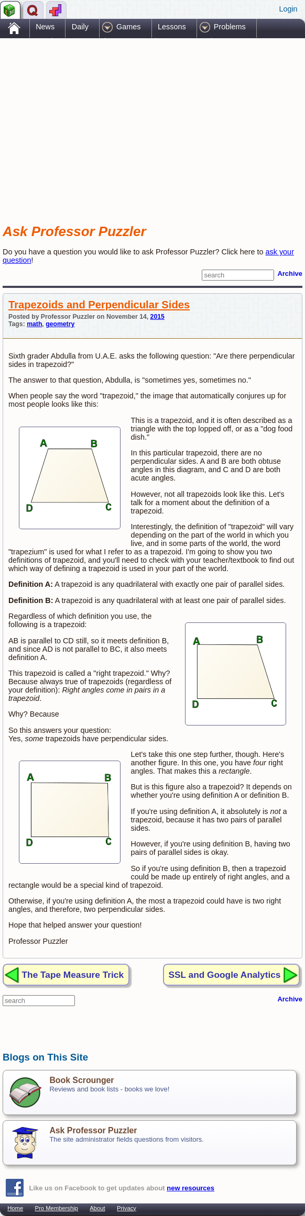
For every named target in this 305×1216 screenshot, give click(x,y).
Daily (80, 27)
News (45, 27)
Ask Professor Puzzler (93, 1130)
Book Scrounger (81, 1080)
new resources (190, 1188)
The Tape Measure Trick (73, 974)
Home (15, 1208)
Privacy (126, 1208)
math (34, 324)
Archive (289, 273)
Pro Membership (56, 1208)
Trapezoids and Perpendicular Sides (99, 304)
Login (288, 9)
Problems (230, 27)
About (97, 1208)
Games (128, 27)
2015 (157, 316)
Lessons (172, 27)
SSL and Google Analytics (225, 974)
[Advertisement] (125, 122)
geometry (60, 324)
